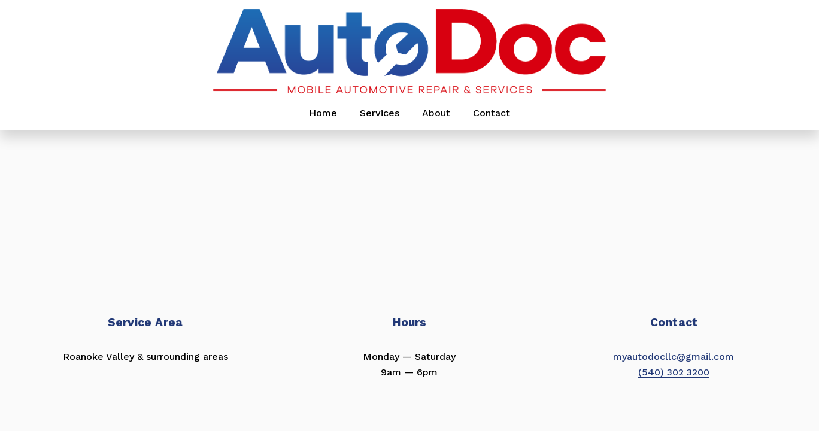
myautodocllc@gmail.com (673, 356)
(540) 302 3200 (673, 372)
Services (379, 113)
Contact (491, 113)
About (436, 113)
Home (323, 113)
